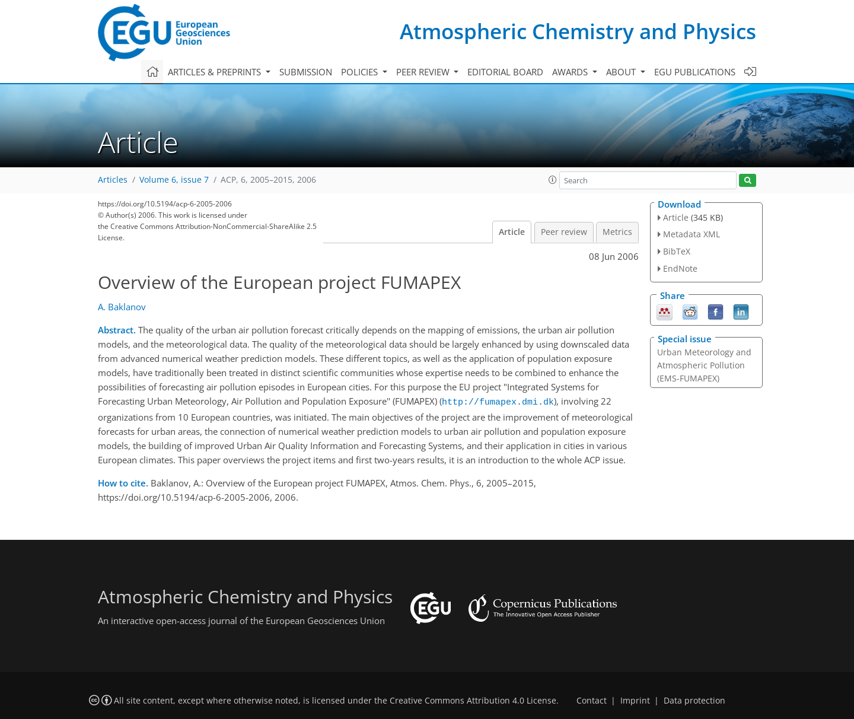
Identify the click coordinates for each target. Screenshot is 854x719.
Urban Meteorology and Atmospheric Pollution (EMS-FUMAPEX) (704, 365)
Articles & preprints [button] (215, 72)
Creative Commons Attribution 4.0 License (473, 698)
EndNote (680, 268)
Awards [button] (571, 72)
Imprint (635, 698)
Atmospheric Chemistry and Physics (578, 31)
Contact (591, 698)
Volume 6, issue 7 (174, 179)
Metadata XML (691, 234)
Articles (113, 179)
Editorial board (505, 72)
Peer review (564, 232)
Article (512, 232)
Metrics (617, 232)
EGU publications (694, 72)
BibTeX (676, 251)
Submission (305, 72)
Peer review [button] (424, 72)
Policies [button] (360, 72)
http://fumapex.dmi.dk (498, 401)
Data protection (694, 698)
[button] (553, 179)
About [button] (622, 72)
